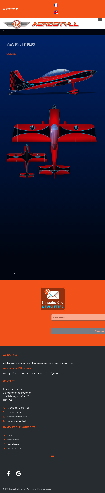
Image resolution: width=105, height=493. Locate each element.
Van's (7, 31)
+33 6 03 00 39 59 (10, 9)
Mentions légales (41, 488)
